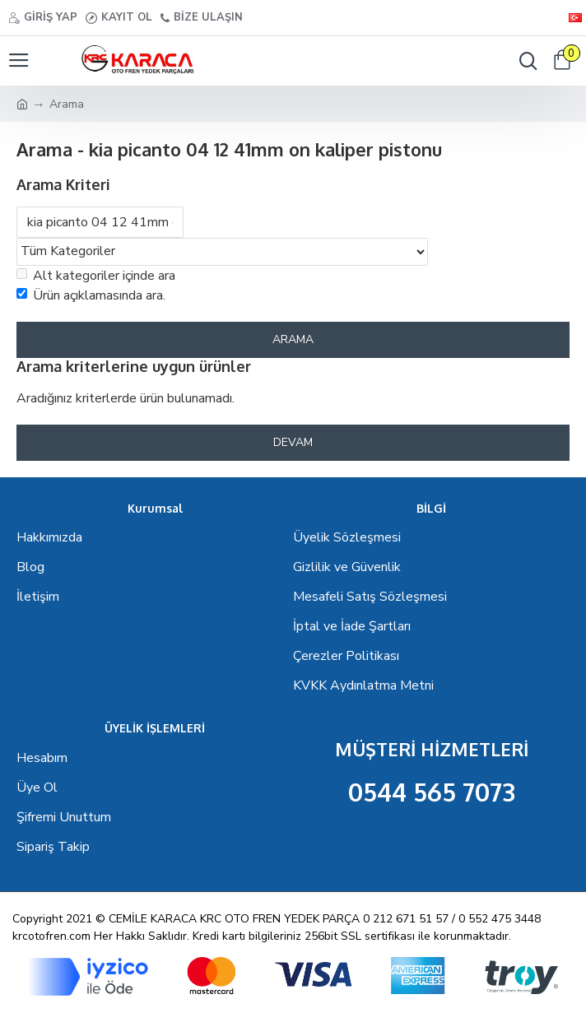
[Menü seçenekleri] (524, 61)
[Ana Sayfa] (22, 104)
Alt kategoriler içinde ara (95, 276)
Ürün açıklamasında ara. (90, 295)
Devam (293, 442)
